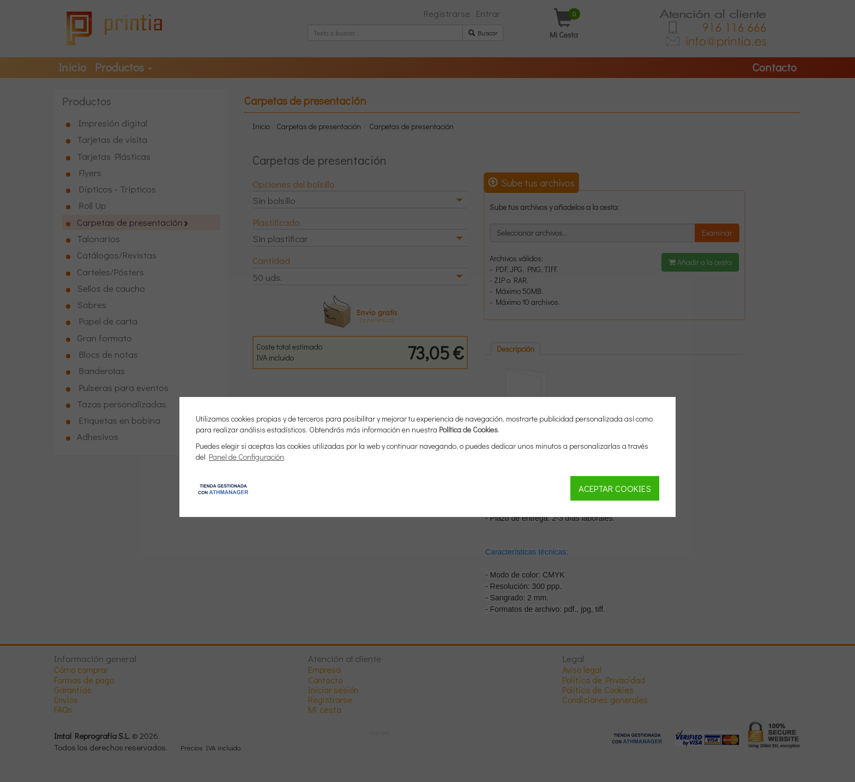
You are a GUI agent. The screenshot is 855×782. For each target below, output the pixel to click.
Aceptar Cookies (615, 488)
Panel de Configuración (246, 457)
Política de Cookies (468, 429)
